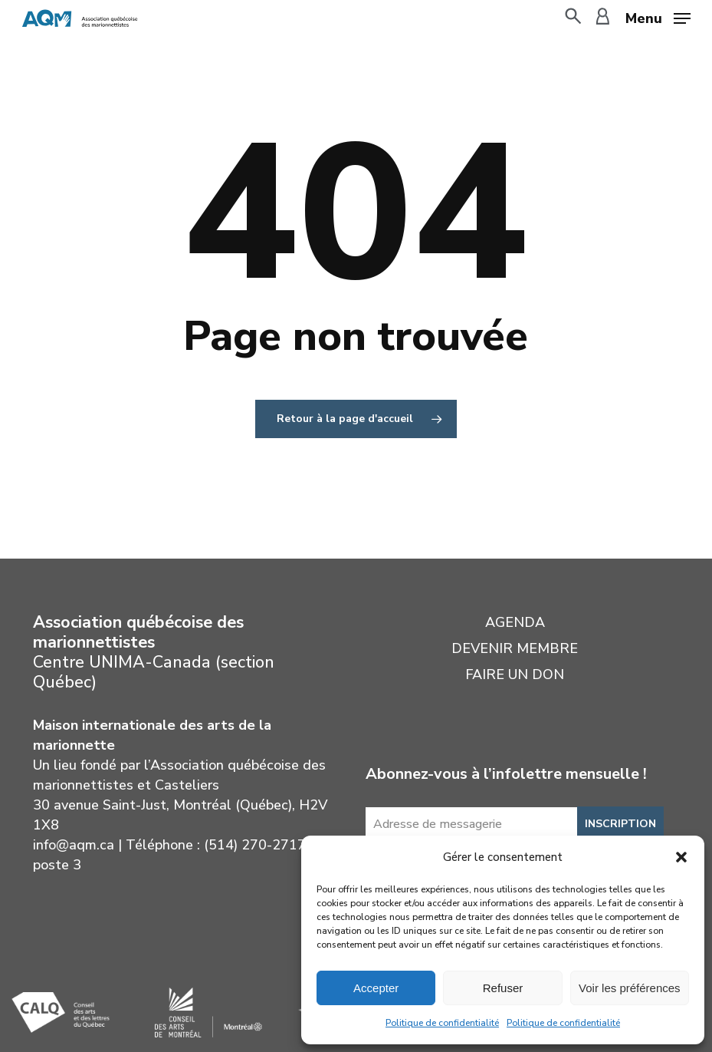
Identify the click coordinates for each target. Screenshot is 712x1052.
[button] (681, 857)
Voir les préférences (630, 987)
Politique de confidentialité (442, 1023)
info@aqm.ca (73, 845)
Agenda (515, 622)
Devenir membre (514, 648)
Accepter (376, 987)
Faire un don (514, 674)
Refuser (503, 987)
